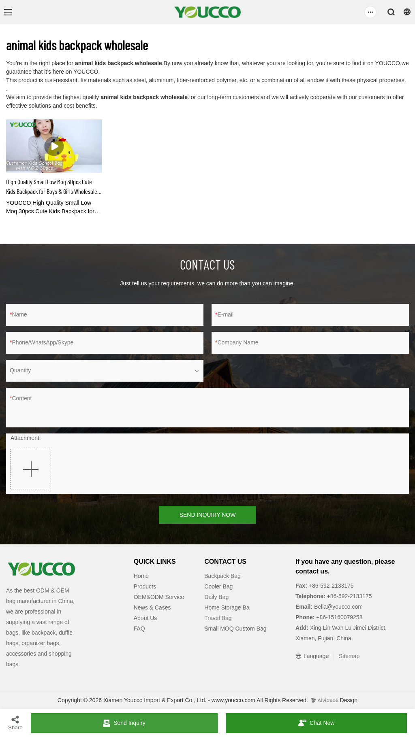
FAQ (139, 628)
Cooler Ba (216, 586)
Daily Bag (216, 597)
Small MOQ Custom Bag (235, 628)
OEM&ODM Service (159, 597)
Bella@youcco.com (337, 606)
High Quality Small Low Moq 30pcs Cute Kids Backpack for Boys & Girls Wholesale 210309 (51, 187)
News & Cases (152, 607)
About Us (145, 618)
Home (141, 576)
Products (145, 586)
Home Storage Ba (226, 607)
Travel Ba (216, 618)
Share (15, 723)
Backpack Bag (222, 576)
